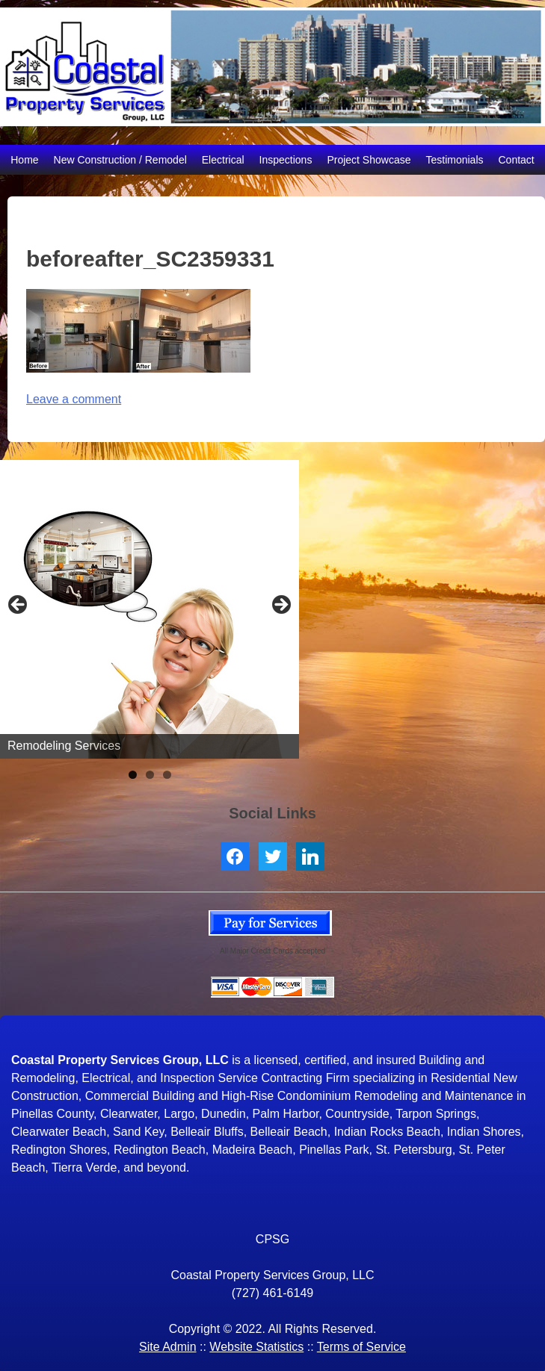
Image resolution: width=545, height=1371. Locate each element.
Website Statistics (256, 1346)
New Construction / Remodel (120, 160)
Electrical (223, 160)
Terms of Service (361, 1346)
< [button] (18, 605)
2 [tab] (150, 775)
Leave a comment (73, 399)
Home (24, 160)
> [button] (280, 605)
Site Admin (167, 1346)
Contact (517, 160)
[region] (149, 609)
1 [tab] (133, 775)
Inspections (285, 160)
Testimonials (454, 160)
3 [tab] (167, 775)
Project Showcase (368, 160)
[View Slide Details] (149, 609)
